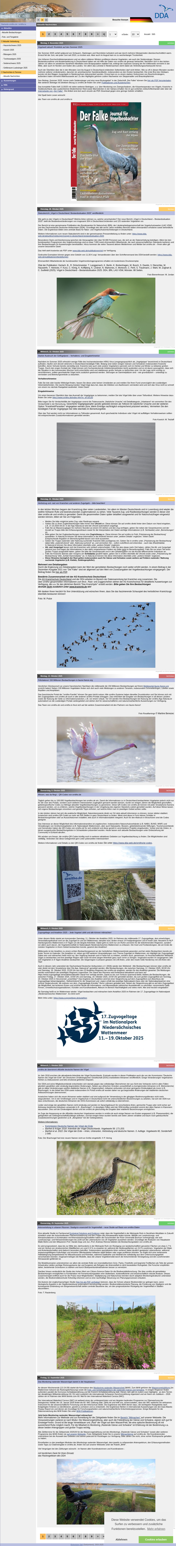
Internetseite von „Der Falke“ (50, 91)
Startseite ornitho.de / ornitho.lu (13, 24)
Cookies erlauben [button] (156, 1539)
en (46, 20)
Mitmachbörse (127, 1434)
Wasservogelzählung (161, 1388)
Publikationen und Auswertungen (116, 83)
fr (38, 20)
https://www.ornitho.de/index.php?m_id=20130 (72, 397)
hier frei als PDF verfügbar (88, 1282)
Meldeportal (156, 686)
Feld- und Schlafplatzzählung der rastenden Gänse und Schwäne (115, 1390)
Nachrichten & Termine (11, 72)
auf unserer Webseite (76, 1434)
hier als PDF (61, 572)
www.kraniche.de (78, 587)
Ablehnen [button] (121, 1539)
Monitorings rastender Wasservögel (109, 1388)
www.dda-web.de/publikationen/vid (88, 251)
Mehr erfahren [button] (156, 1528)
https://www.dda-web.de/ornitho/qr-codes (132, 843)
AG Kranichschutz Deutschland (57, 579)
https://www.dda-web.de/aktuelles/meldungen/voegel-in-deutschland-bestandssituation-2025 (92, 235)
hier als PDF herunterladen (159, 80)
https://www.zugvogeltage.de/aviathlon (70, 998)
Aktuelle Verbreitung (10, 41)
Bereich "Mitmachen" (131, 1417)
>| (104, 34)
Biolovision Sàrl (77, 1545)
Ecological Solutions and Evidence (84, 1233)
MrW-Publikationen (84, 1411)
